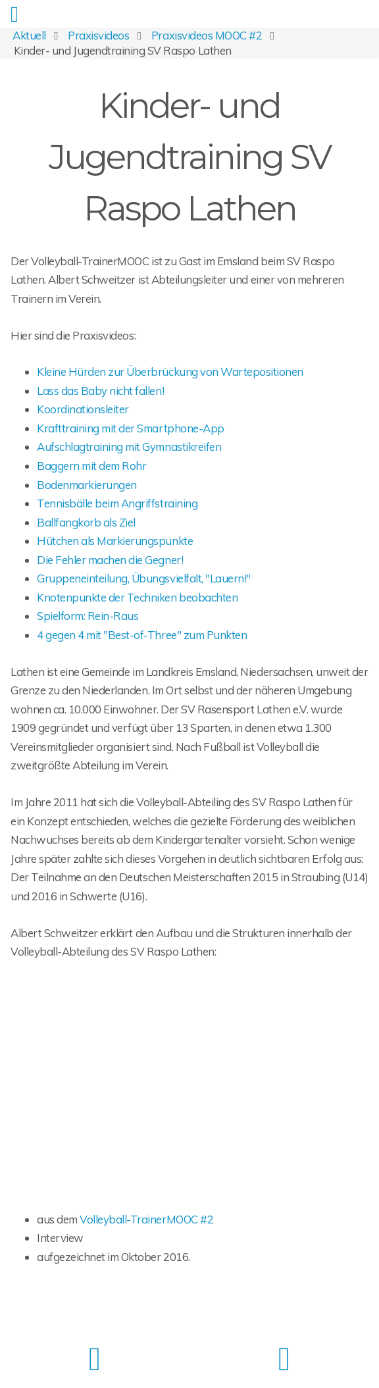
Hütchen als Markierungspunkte (115, 541)
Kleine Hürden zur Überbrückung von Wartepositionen (170, 371)
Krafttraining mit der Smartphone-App (130, 428)
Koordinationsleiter (83, 409)
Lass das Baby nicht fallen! (100, 391)
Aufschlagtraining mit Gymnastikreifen (129, 446)
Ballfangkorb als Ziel (86, 522)
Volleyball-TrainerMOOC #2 (146, 1219)
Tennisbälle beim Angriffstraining (117, 503)
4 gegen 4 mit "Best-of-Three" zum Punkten (142, 635)
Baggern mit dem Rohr (91, 466)
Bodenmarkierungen (87, 485)
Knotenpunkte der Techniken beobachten (137, 597)
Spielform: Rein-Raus (87, 616)
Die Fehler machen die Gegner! (110, 560)
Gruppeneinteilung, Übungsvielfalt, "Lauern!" (144, 578)
